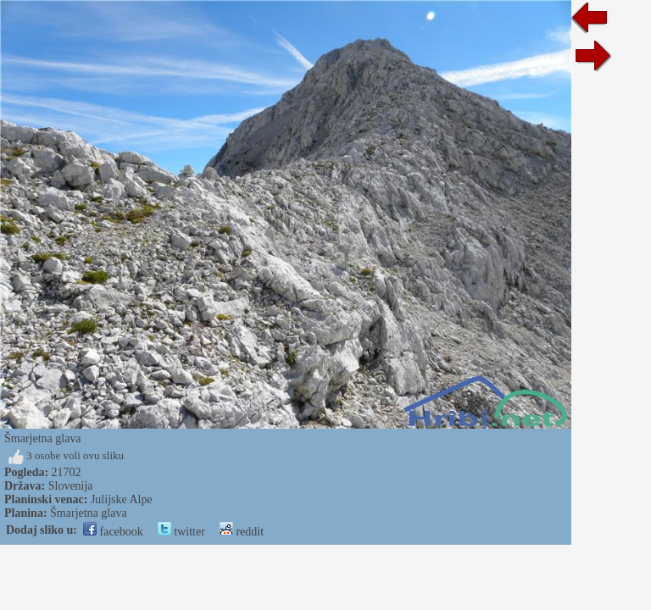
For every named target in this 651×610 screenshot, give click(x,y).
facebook (113, 531)
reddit (242, 531)
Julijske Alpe (122, 499)
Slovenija (70, 486)
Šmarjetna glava (88, 513)
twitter (181, 531)
